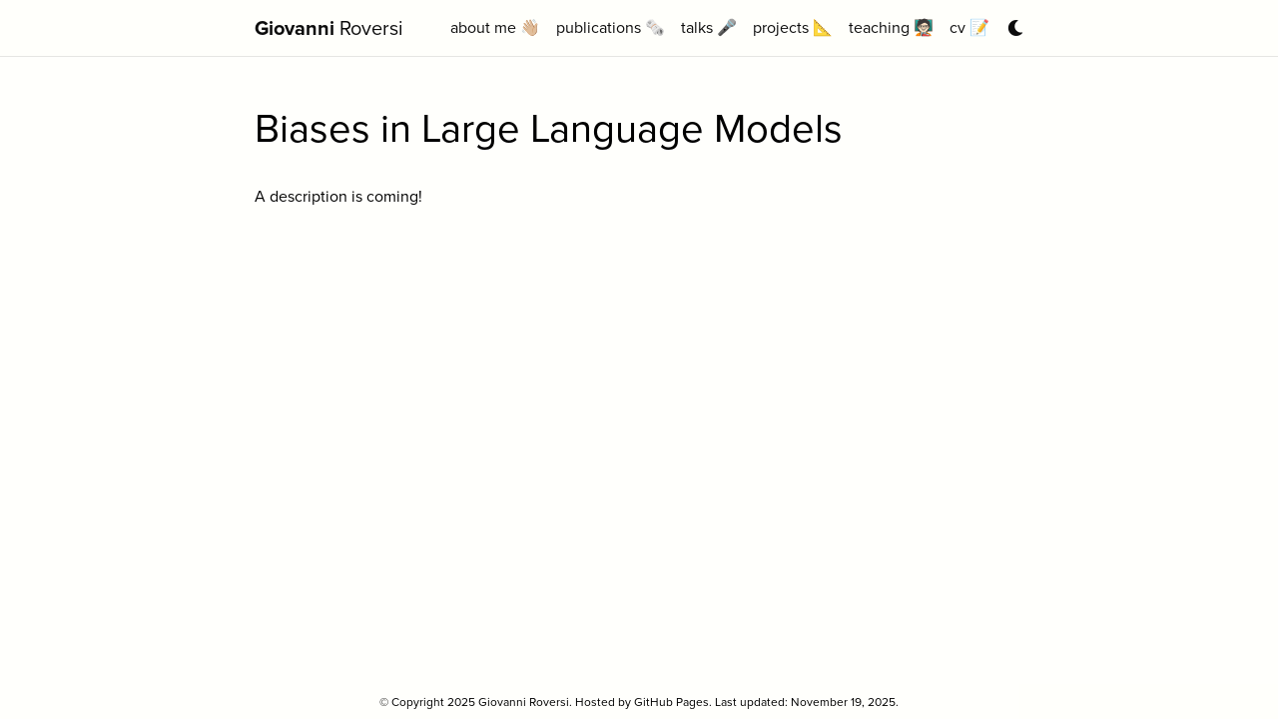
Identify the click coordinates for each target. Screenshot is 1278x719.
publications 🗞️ (610, 27)
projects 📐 (793, 27)
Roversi (329, 28)
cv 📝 (969, 27)
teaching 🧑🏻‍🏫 (891, 27)
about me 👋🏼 (495, 27)
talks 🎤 (709, 27)
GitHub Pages (671, 702)
